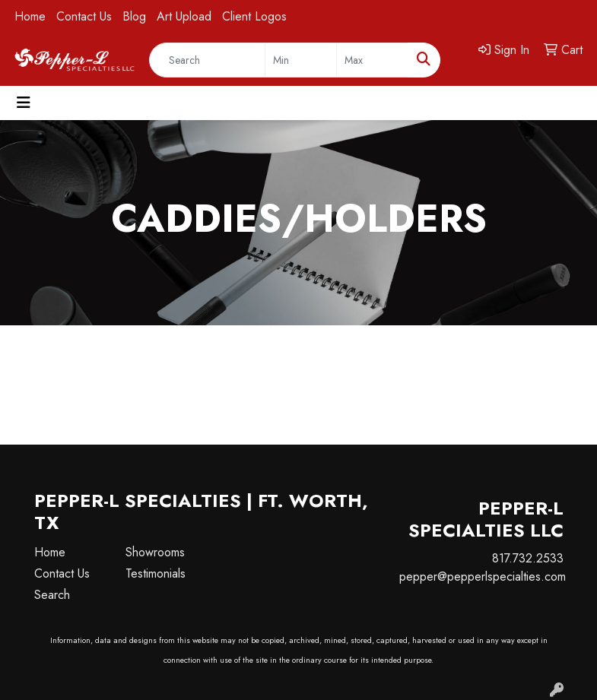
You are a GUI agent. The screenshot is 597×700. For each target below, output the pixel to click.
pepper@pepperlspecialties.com (482, 576)
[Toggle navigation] (24, 103)
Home (30, 16)
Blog (134, 16)
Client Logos (254, 16)
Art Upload (184, 16)
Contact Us (84, 16)
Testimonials (155, 573)
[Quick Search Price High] (372, 60)
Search (52, 594)
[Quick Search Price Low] (301, 60)
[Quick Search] (207, 60)
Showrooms (155, 552)
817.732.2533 (528, 558)
